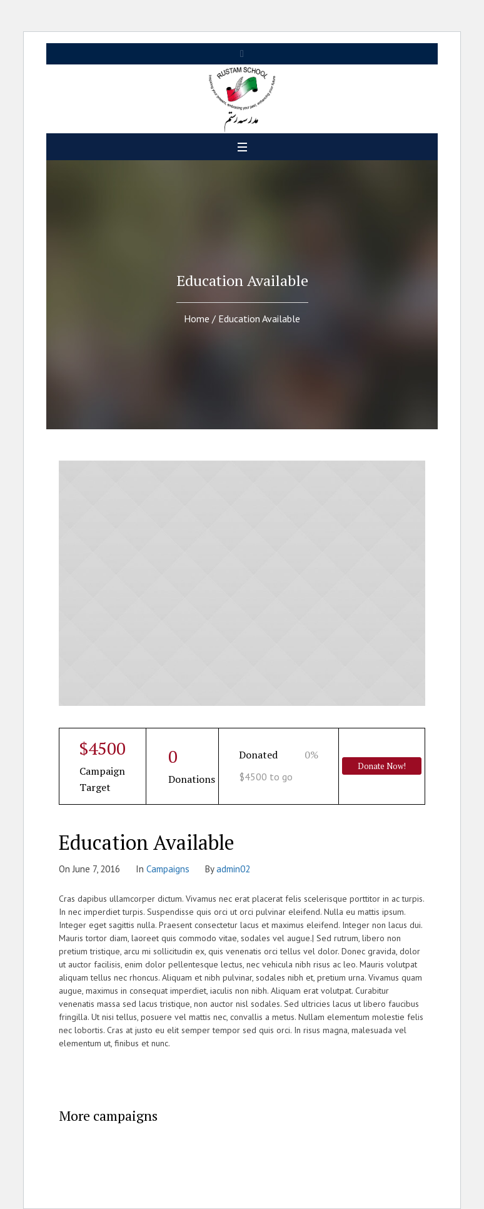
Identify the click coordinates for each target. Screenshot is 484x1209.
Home (196, 318)
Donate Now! (382, 766)
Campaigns (167, 869)
